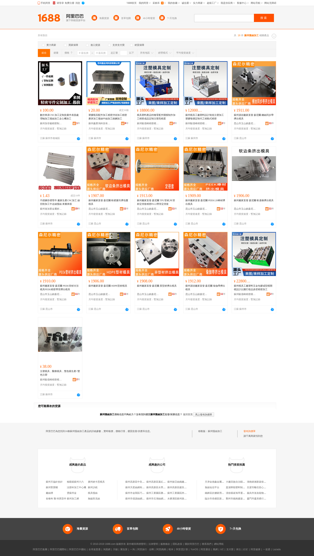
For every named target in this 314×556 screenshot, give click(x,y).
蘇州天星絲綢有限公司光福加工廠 (143, 487)
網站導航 (219, 544)
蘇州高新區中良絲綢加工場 (139, 481)
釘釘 (245, 549)
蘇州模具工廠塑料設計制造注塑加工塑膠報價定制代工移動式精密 (204, 117)
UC (222, 549)
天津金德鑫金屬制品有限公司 (220, 481)
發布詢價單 (250, 431)
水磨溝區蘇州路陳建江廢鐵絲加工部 (186, 498)
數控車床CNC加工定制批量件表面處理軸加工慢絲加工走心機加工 (59, 117)
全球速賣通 (95, 549)
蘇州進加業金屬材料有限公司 (51, 208)
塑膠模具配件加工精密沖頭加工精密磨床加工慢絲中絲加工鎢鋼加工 (108, 117)
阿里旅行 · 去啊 (145, 549)
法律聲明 (153, 544)
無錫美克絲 (94, 498)
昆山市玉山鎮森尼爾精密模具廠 (245, 123)
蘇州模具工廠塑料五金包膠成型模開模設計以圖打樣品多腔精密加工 (253, 287)
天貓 (115, 549)
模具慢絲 (93, 493)
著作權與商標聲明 (136, 544)
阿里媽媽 (161, 549)
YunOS (194, 549)
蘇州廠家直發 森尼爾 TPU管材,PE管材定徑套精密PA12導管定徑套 (156, 202)
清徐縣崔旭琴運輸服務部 (239, 493)
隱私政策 (177, 544)
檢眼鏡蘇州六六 (75, 481)
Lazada (277, 549)
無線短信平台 (212, 487)
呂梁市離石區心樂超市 (259, 487)
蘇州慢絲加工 (215, 431)
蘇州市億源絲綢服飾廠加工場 (141, 498)
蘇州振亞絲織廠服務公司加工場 (184, 481)
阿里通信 (205, 549)
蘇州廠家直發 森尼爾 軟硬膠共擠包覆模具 (108, 202)
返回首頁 (188, 414)
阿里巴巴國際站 (58, 549)
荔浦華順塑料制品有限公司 (240, 487)
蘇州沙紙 (93, 487)
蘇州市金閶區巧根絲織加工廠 (141, 493)
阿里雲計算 (182, 549)
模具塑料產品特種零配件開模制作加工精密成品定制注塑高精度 (156, 117)
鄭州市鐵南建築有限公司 (239, 498)
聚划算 (124, 549)
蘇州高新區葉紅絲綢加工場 (160, 481)
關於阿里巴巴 (192, 544)
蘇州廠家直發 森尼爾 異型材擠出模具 (157, 285)
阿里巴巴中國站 (77, 549)
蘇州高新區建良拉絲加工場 (181, 487)
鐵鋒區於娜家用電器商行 (218, 493)
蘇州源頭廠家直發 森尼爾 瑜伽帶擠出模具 (205, 287)
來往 (238, 549)
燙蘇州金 (71, 493)
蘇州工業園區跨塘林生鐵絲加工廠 (185, 493)
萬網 (215, 549)
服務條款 (165, 544)
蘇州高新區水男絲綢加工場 (160, 487)
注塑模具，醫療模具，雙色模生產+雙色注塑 (60, 373)
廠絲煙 (49, 493)
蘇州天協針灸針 (54, 481)
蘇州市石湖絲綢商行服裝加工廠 (163, 498)
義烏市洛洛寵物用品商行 (260, 493)
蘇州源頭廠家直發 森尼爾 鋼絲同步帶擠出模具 (254, 117)
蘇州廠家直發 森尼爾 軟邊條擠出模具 (254, 200)
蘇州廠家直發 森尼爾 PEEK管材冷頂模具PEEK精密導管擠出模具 (59, 287)
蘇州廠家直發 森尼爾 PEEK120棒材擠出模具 (205, 202)
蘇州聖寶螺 (52, 487)
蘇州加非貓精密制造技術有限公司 (51, 123)
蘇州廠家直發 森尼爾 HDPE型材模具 (108, 285)
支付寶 (229, 549)
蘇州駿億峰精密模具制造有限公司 (148, 123)
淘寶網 (106, 549)
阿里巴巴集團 (40, 549)
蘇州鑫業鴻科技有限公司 (100, 123)
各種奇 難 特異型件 (56, 498)
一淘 (132, 549)
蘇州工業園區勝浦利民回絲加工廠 (164, 493)
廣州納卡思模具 (96, 481)
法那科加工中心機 (76, 487)
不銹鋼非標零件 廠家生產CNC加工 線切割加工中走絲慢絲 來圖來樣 (60, 202)
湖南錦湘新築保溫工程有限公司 (264, 481)
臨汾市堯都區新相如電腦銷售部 (222, 498)
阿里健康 (255, 549)
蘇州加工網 (73, 498)
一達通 (266, 549)
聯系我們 (206, 544)
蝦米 (171, 549)
